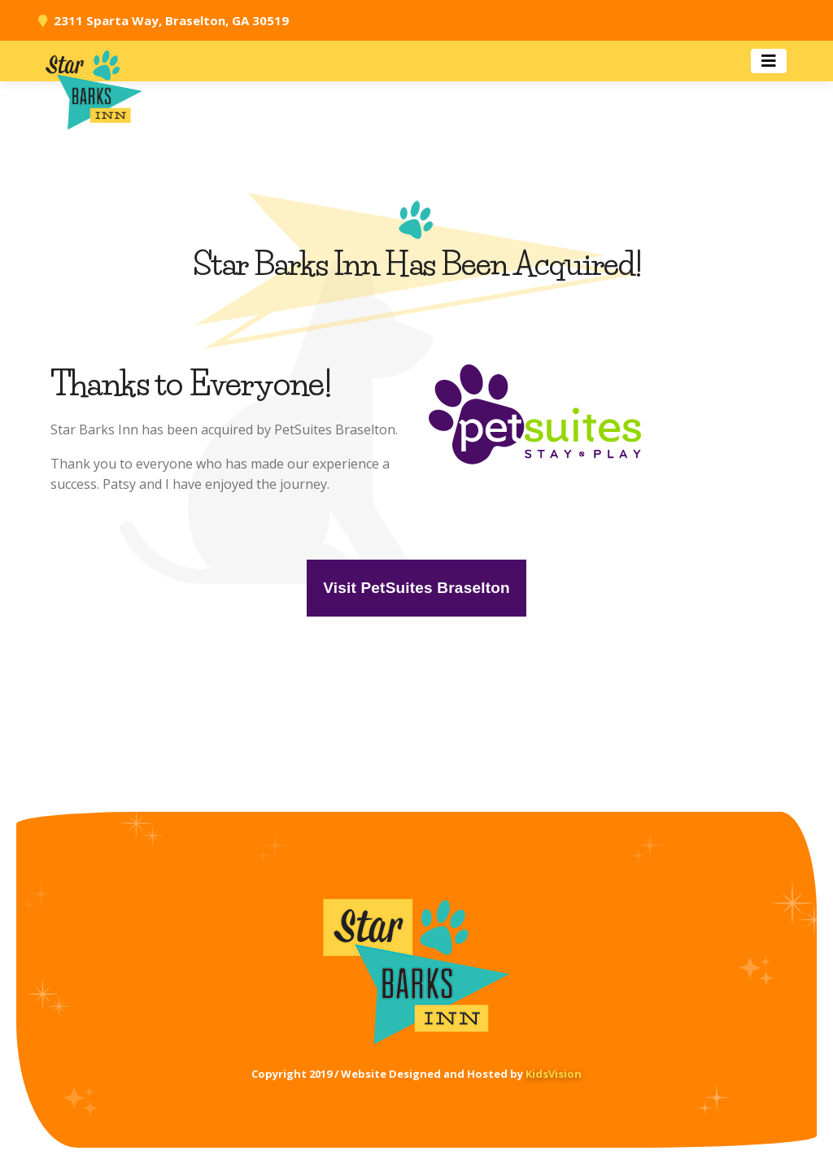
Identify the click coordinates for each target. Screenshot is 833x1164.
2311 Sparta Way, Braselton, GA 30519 (171, 20)
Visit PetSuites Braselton (416, 587)
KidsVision (554, 1073)
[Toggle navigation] (769, 61)
